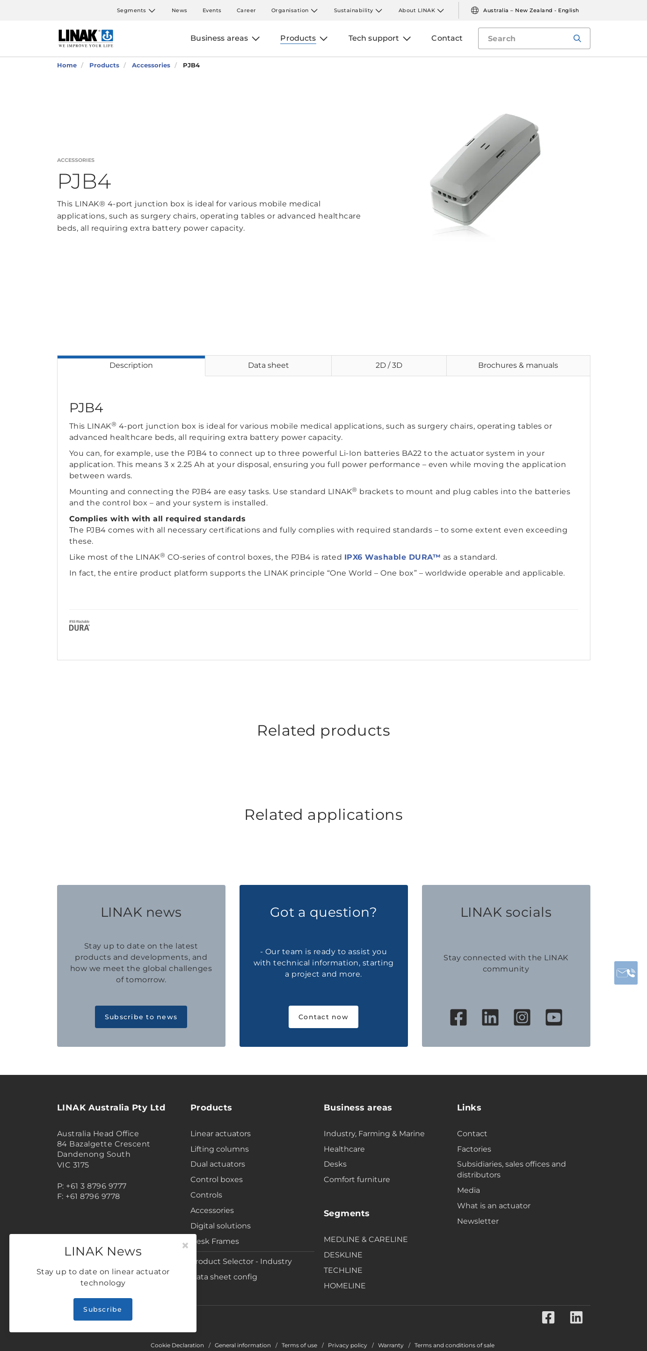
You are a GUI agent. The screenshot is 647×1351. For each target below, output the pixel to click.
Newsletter (478, 1221)
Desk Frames (214, 1241)
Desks (335, 1164)
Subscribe (102, 1309)
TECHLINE (343, 1270)
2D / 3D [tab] (389, 365)
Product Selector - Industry (241, 1261)
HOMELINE (345, 1285)
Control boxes (216, 1179)
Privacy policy (347, 1345)
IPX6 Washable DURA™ (392, 557)
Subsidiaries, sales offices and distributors (511, 1169)
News (180, 10)
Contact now (323, 1017)
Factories (474, 1149)
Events (212, 10)
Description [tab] (131, 365)
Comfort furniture (357, 1179)
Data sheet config (223, 1276)
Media (468, 1190)
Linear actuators (220, 1133)
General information (243, 1345)
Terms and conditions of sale (454, 1345)
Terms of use (299, 1345)
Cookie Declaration (177, 1345)
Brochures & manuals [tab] (518, 365)
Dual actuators (217, 1164)
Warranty (391, 1345)
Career (246, 10)
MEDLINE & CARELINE (366, 1239)
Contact (472, 1133)
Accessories (212, 1210)
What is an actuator (494, 1205)
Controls (206, 1194)
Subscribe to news (141, 1017)
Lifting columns (219, 1149)
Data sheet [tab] (268, 365)
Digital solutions (220, 1225)
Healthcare (344, 1149)
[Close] (185, 1246)
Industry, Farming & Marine (374, 1133)
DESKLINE (343, 1254)
